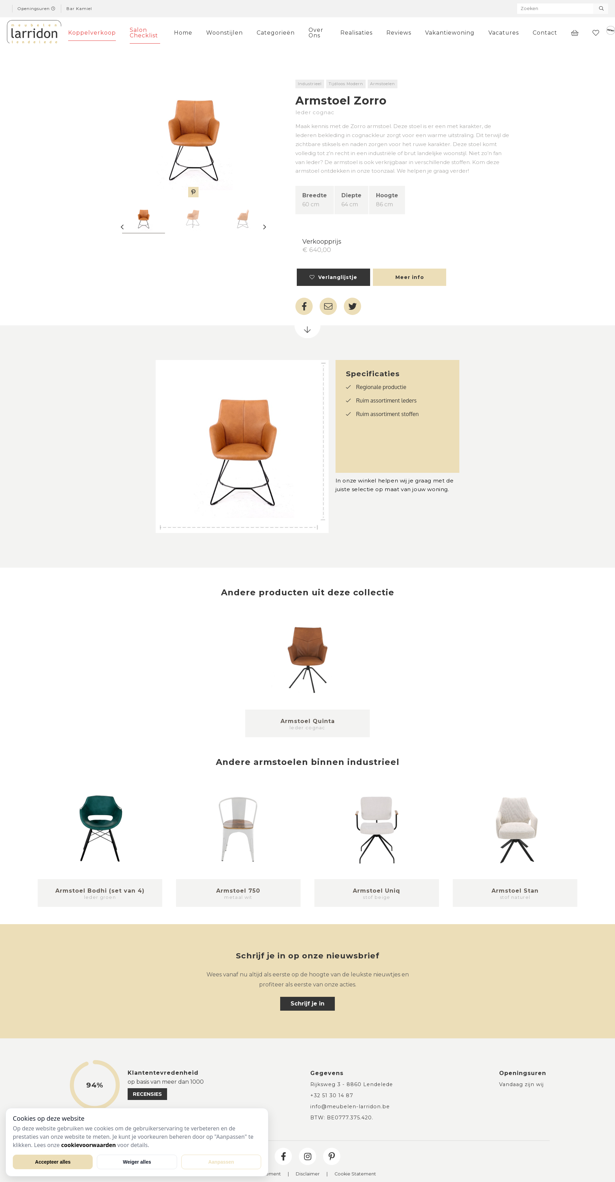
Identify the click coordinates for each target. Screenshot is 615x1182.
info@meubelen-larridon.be (350, 1106)
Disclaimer (308, 1174)
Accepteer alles (53, 1162)
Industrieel (310, 83)
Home (183, 32)
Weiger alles (137, 1162)
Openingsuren (37, 8)
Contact (545, 32)
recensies (147, 1094)
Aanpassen (221, 1162)
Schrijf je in (307, 1003)
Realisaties (356, 32)
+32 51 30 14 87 (331, 1095)
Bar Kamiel (79, 8)
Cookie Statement (355, 1174)
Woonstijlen (224, 32)
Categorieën (276, 32)
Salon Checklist (144, 33)
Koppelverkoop (92, 32)
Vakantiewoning (450, 32)
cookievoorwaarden (88, 1145)
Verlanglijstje (333, 277)
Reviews (398, 32)
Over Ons (316, 33)
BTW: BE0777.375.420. (341, 1118)
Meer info (409, 277)
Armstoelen (382, 83)
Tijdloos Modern (346, 83)
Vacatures (503, 32)
